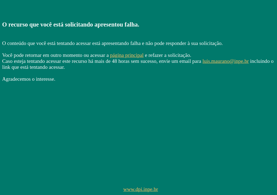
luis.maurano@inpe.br (226, 61)
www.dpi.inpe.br (140, 189)
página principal (127, 55)
